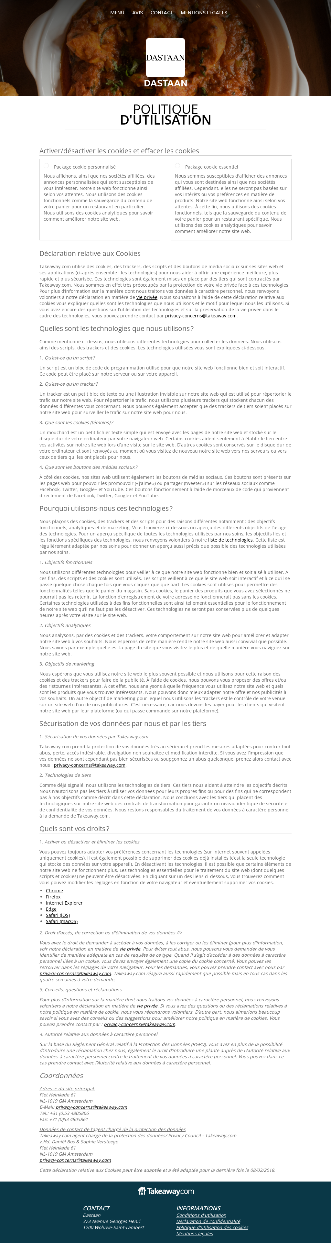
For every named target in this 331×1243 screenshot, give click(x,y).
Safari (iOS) (58, 915)
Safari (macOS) (62, 921)
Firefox (53, 897)
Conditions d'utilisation (201, 1215)
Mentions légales (204, 12)
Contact (162, 12)
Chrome (54, 890)
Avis (137, 12)
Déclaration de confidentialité (208, 1221)
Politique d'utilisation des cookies (212, 1227)
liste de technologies (230, 540)
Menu (117, 12)
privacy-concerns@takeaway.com (201, 316)
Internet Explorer (64, 903)
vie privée (146, 297)
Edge (51, 909)
